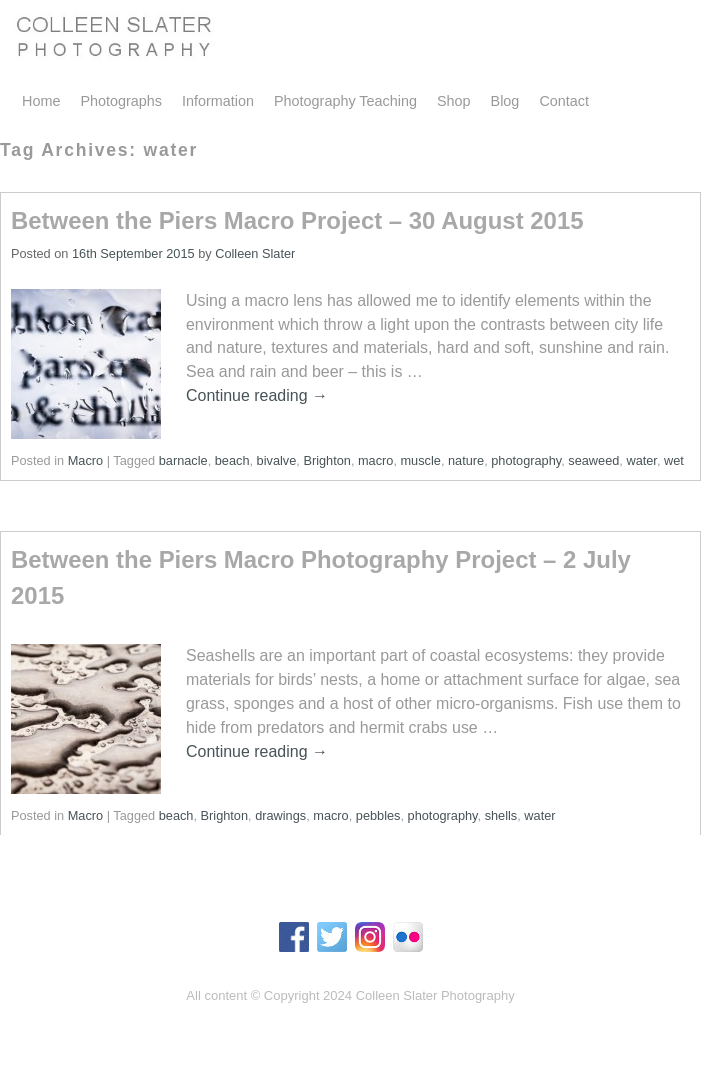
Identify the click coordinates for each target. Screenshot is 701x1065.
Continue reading (257, 395)
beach (232, 460)
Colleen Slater (255, 253)
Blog (505, 101)
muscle (421, 460)
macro (375, 460)
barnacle (183, 460)
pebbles (378, 815)
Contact (564, 101)
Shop (454, 101)
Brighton (327, 460)
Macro (85, 460)
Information (218, 101)
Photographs (121, 101)
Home (41, 101)
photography (526, 460)
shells (501, 815)
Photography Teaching (345, 101)
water (641, 460)
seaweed (593, 460)
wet (674, 460)
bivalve (277, 460)
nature (466, 460)
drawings (280, 815)
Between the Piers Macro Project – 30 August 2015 (297, 220)
